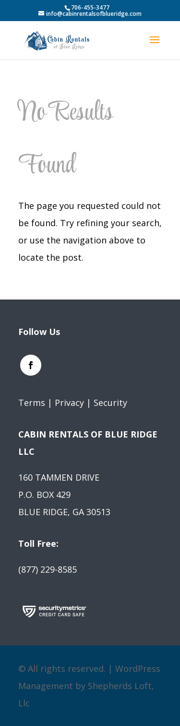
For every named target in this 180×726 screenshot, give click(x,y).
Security (110, 402)
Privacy (69, 402)
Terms (31, 402)
